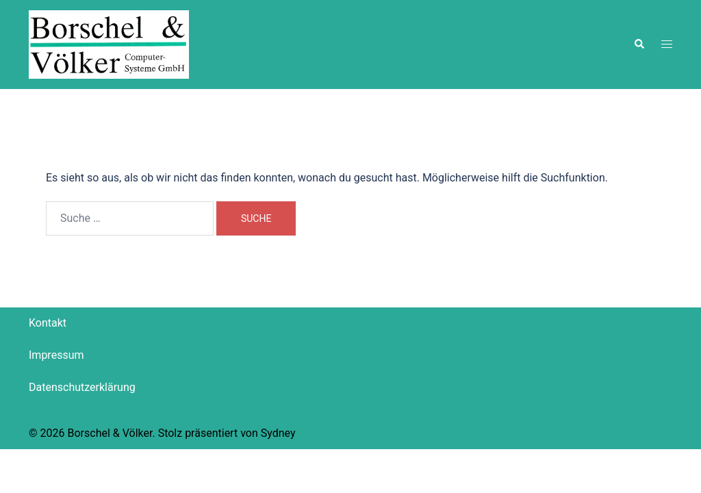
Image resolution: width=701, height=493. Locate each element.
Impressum (56, 355)
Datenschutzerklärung (82, 387)
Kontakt (47, 322)
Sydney (278, 433)
